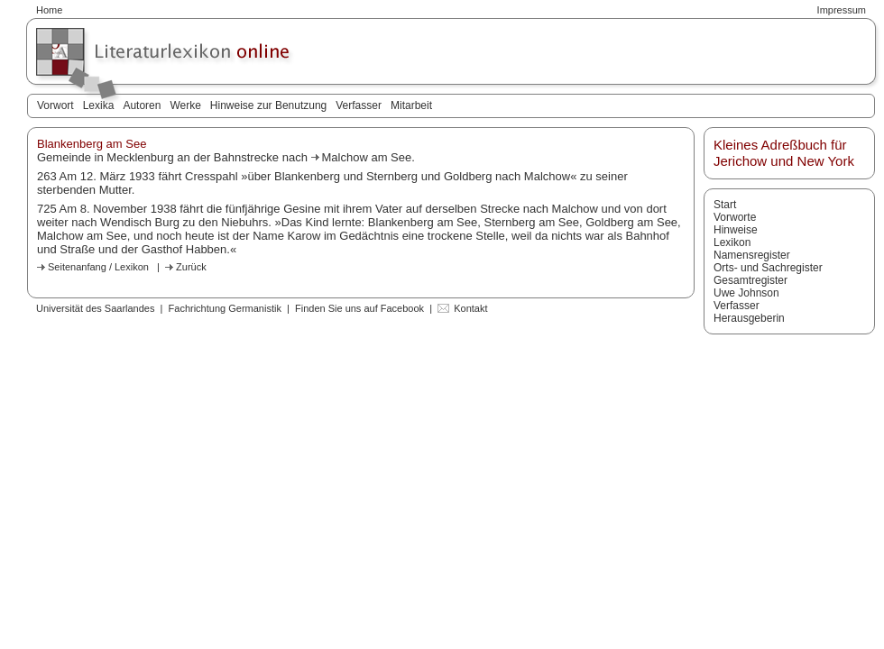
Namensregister (752, 255)
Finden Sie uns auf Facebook (359, 308)
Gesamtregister (750, 280)
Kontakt (470, 308)
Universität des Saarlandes (95, 308)
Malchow (347, 157)
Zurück (191, 266)
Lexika (99, 105)
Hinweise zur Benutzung (268, 105)
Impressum (841, 10)
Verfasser (359, 105)
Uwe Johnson (746, 293)
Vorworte (735, 217)
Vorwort (55, 105)
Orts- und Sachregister (768, 267)
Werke (185, 105)
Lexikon (732, 242)
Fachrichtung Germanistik (225, 308)
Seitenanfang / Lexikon (98, 266)
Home (49, 10)
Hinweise (736, 230)
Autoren (142, 105)
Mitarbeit (411, 105)
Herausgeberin (749, 318)
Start (725, 204)
